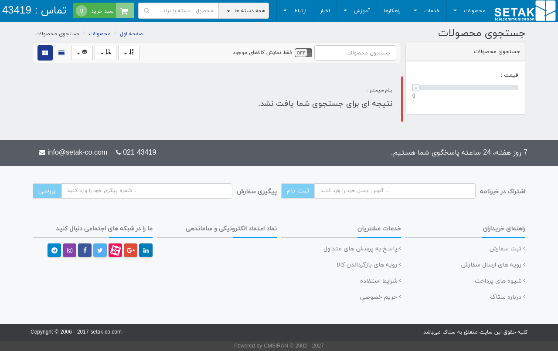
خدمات (425, 13)
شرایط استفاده (380, 281)
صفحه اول (131, 33)
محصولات (468, 13)
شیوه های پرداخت (500, 281)
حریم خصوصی (380, 297)
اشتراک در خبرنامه (502, 192)
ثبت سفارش (507, 249)
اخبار (325, 10)
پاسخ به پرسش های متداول (362, 249)
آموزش (355, 13)
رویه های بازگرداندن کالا (369, 265)
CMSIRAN (276, 346)
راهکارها (392, 10)
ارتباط (293, 13)
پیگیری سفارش (257, 192)
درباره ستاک (507, 297)
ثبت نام (298, 191)
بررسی (47, 191)
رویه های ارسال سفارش (493, 265)
